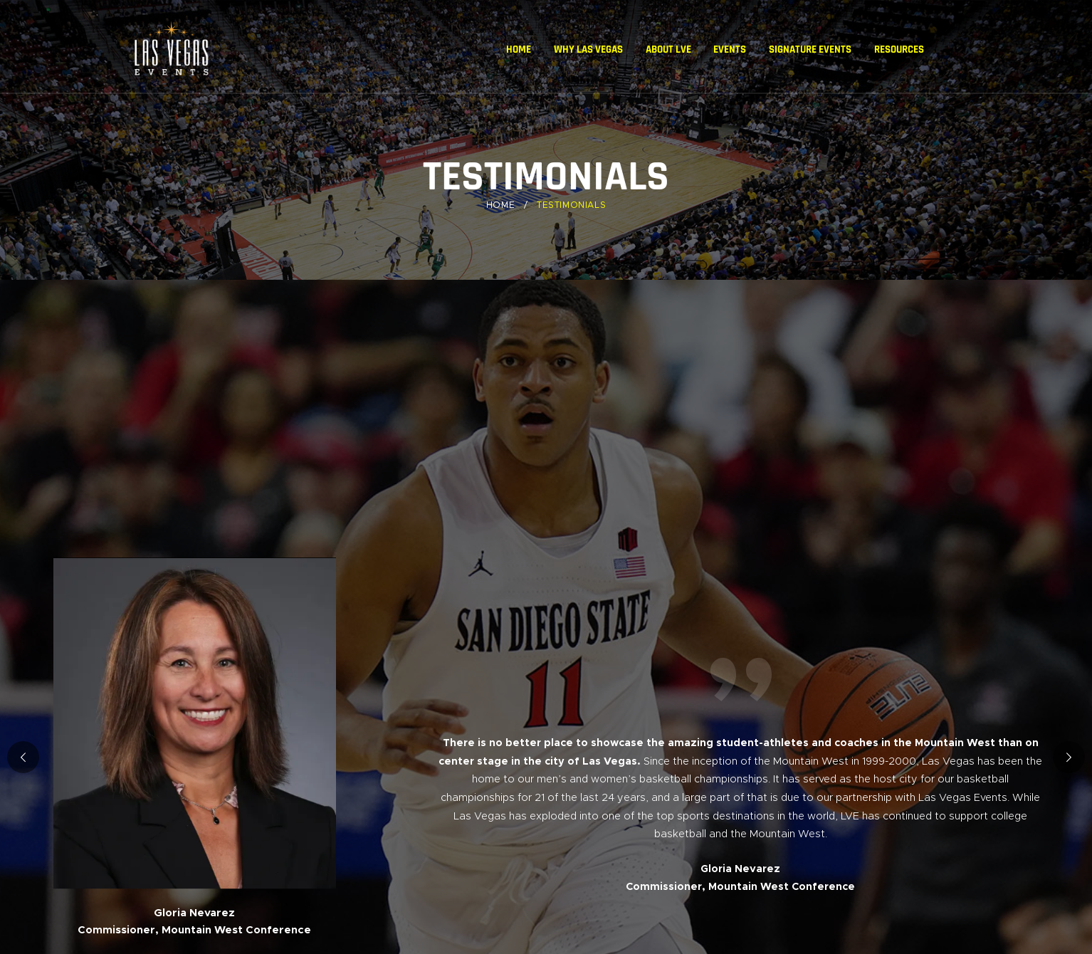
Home (500, 205)
